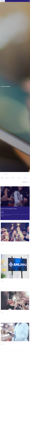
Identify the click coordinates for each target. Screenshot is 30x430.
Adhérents (7, 177)
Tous (2, 177)
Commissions (19, 177)
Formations (25, 177)
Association (12, 177)
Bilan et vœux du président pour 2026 (9, 208)
